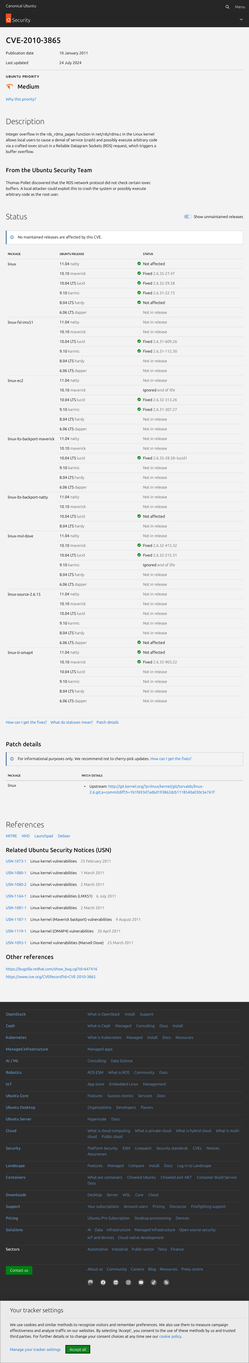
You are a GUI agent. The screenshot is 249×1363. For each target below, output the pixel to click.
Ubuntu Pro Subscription (109, 1218)
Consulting (145, 1026)
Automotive (98, 1249)
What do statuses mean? (72, 722)
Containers (15, 1177)
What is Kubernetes (105, 1037)
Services (145, 1095)
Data (99, 1230)
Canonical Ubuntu (21, 6)
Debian (64, 836)
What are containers (105, 1177)
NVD (26, 836)
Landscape (15, 1165)
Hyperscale (97, 1119)
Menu (240, 7)
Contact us (19, 1270)
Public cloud (112, 1136)
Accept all (78, 1349)
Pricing (159, 1206)
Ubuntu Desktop (20, 1107)
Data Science (122, 1060)
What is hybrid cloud (193, 1130)
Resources (184, 1037)
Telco (162, 1249)
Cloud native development (141, 1237)
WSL (126, 1195)
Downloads (16, 1195)
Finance (177, 1249)
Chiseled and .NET (176, 1177)
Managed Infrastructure (154, 1230)
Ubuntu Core (17, 1095)
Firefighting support (208, 1206)
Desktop (95, 1195)
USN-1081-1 (16, 908)
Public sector (143, 1249)
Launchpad (44, 836)
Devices (182, 1218)
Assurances (97, 1154)
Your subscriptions (103, 1206)
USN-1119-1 (16, 931)
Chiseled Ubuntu (141, 1177)
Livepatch (143, 1148)
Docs (164, 1026)
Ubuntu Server (18, 1119)
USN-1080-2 (16, 884)
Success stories (120, 1095)
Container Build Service (217, 1177)
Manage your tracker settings (35, 1349)
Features (95, 1095)
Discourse (177, 1206)
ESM (126, 1148)
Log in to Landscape (194, 1165)
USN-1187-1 (16, 919)
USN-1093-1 (16, 942)
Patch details (108, 722)
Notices (212, 1148)
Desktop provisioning (152, 1218)
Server (112, 1195)
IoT (9, 1084)
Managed (123, 1026)
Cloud (11, 1130)
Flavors (147, 1107)
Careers (137, 1269)
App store (96, 1084)
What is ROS (118, 1072)
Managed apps (100, 1049)
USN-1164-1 (16, 896)
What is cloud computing (109, 1130)
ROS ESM (95, 1072)
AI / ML (12, 1060)
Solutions (14, 1230)
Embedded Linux (123, 1084)
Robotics (14, 1072)
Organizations (99, 1107)
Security (13, 1148)
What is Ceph (99, 1026)
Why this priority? (21, 99)
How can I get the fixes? (26, 722)
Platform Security (103, 1148)
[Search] (227, 7)
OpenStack (16, 1014)
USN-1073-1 (16, 861)
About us (95, 1269)
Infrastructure (119, 1230)
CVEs (197, 1148)
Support (146, 1014)
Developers (126, 1107)
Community (144, 1072)
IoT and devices (101, 1237)
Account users (136, 1206)
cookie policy (170, 1336)
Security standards (172, 1148)
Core (139, 1195)
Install (130, 1014)
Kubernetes (16, 1037)
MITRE (11, 836)
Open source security (197, 1230)
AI (89, 1230)
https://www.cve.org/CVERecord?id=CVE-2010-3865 (51, 976)
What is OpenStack (104, 1014)
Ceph (10, 1026)
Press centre (192, 1269)
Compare (136, 1165)
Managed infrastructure (27, 1049)
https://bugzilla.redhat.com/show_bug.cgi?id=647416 (51, 969)
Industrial (120, 1249)
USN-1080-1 (16, 873)
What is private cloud (153, 1130)
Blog (152, 1269)
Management (154, 1084)
